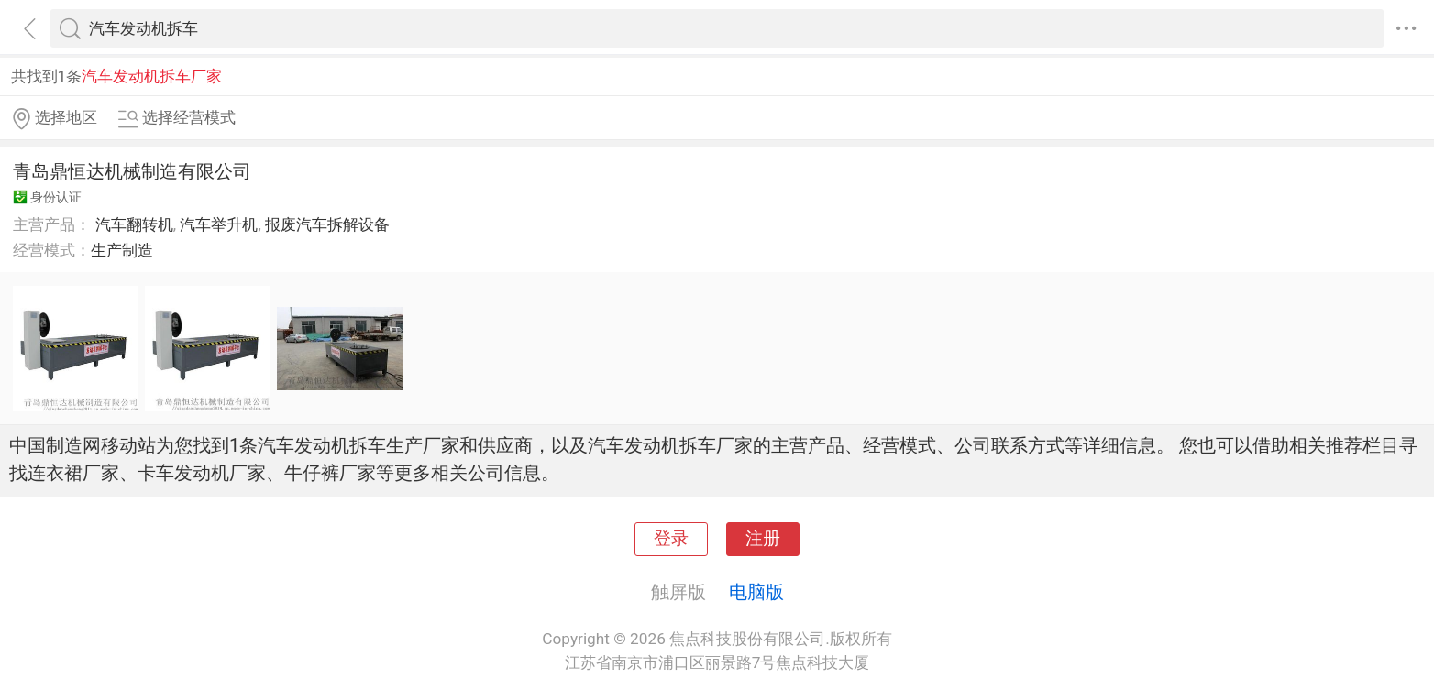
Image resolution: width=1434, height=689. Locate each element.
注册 (762, 539)
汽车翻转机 (134, 224)
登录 (671, 539)
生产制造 (122, 250)
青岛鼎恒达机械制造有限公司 (132, 171)
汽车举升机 (219, 224)
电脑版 (756, 592)
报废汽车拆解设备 (327, 224)
